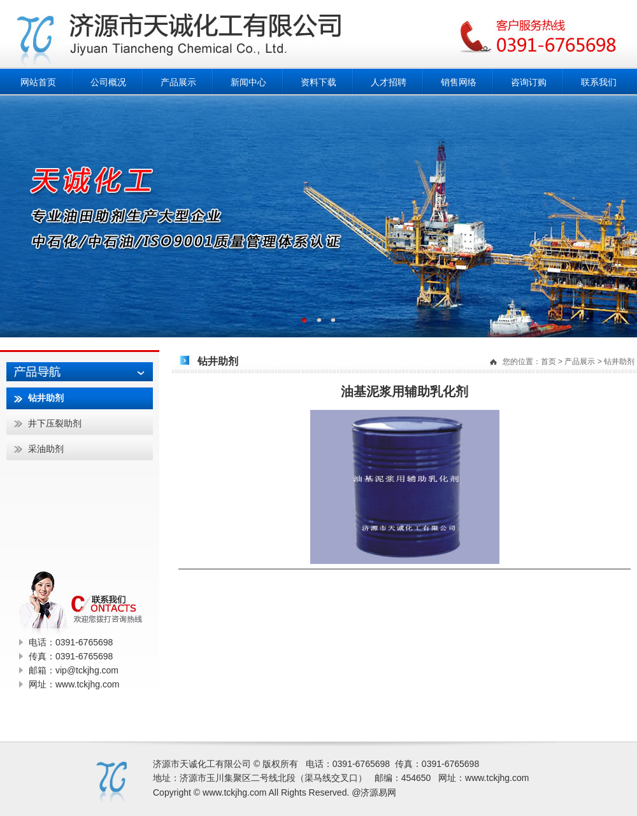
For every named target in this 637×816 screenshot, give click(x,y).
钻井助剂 (619, 361)
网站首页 (38, 82)
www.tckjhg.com (497, 778)
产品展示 (178, 82)
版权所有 (280, 764)
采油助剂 (46, 449)
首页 (548, 361)
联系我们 (599, 82)
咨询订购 (529, 82)
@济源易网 (374, 792)
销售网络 (458, 82)
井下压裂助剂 (55, 423)
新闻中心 (248, 82)
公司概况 (108, 82)
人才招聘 (388, 82)
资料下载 (318, 82)
